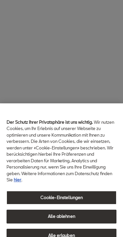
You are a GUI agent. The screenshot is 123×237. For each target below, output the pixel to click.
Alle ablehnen (61, 219)
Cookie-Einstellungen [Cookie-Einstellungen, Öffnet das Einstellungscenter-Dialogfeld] (61, 200)
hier (17, 182)
